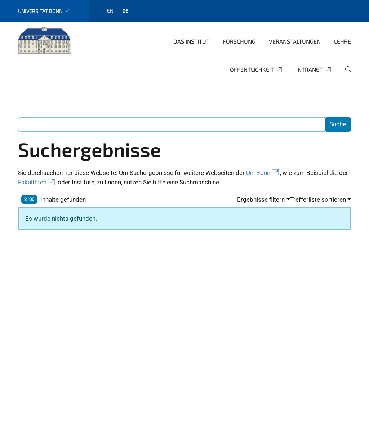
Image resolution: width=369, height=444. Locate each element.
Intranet (314, 69)
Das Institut (191, 41)
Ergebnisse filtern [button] (261, 199)
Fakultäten (37, 182)
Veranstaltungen (295, 41)
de (125, 11)
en (110, 11)
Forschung (239, 41)
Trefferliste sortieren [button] (318, 199)
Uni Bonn (263, 172)
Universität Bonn (44, 11)
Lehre (342, 41)
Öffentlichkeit (256, 69)
